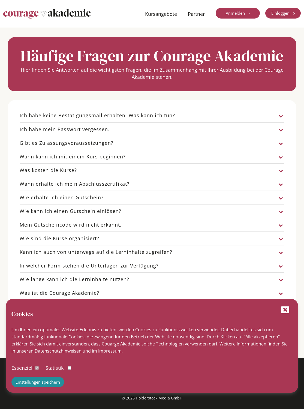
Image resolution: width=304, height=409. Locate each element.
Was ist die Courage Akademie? (59, 293)
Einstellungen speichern (38, 382)
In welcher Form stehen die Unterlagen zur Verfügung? (89, 265)
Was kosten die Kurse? (48, 170)
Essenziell (22, 368)
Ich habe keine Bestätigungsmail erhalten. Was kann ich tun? (97, 115)
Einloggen (281, 13)
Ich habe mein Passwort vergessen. (65, 129)
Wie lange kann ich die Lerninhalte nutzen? (74, 279)
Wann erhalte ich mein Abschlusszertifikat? (75, 184)
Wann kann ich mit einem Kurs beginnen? (73, 156)
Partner (196, 14)
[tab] (152, 115)
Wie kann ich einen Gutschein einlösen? (70, 211)
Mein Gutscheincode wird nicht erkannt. (71, 224)
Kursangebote (161, 14)
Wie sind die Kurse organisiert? (59, 238)
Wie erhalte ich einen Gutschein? (62, 197)
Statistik (55, 368)
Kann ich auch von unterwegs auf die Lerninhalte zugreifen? (96, 252)
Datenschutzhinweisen (58, 351)
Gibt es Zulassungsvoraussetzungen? (66, 143)
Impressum (110, 351)
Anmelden (236, 13)
